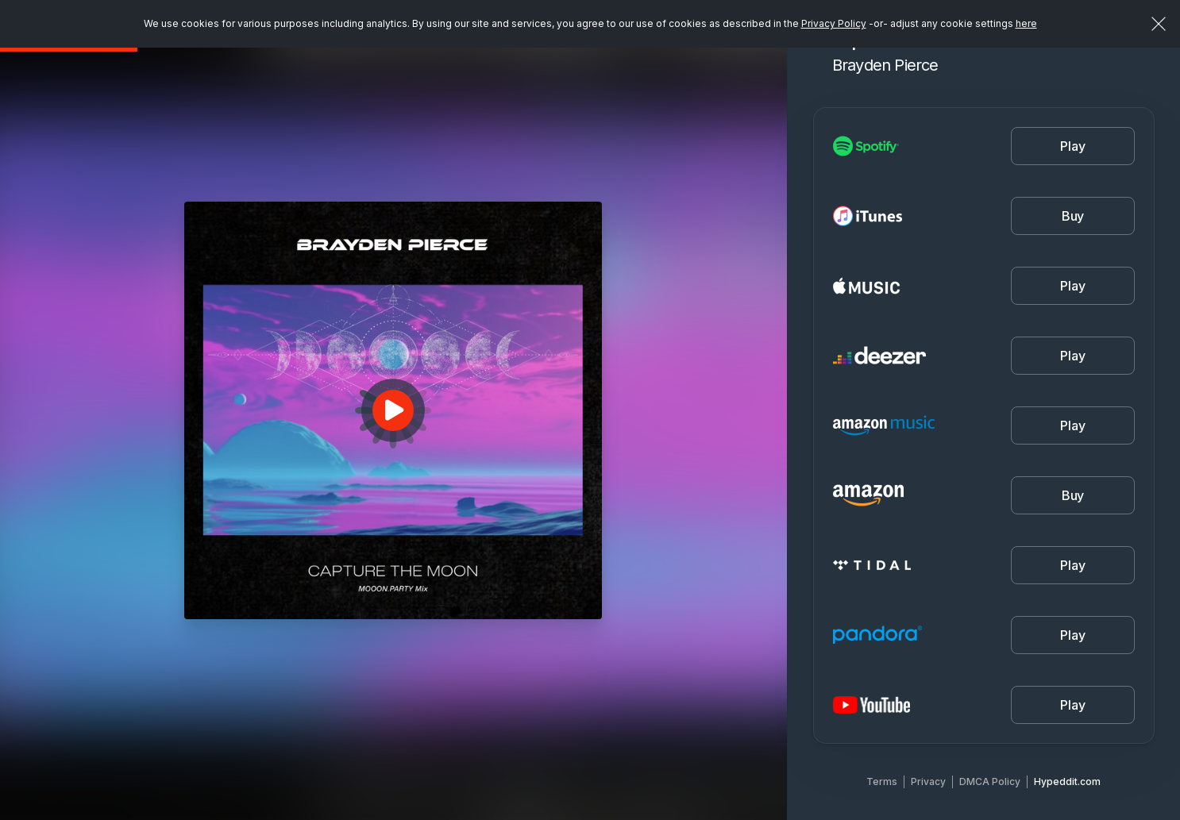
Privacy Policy (833, 23)
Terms (881, 781)
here (1026, 23)
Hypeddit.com (1067, 781)
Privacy (928, 781)
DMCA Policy (989, 781)
